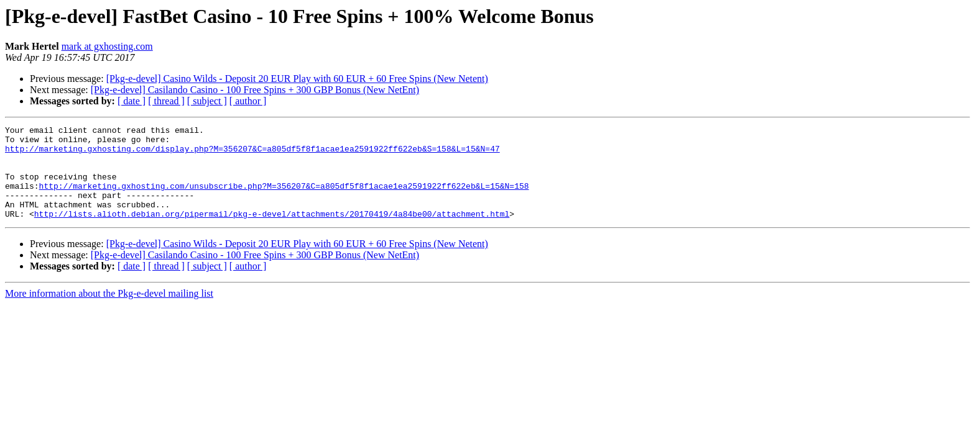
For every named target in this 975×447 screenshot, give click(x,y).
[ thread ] (166, 101)
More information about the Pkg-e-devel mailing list (109, 312)
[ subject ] (207, 101)
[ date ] (132, 101)
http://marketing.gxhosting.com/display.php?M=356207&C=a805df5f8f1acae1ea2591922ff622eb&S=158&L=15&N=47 (252, 154)
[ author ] (248, 101)
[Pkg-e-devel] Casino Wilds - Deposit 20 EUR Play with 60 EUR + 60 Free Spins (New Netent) (297, 78)
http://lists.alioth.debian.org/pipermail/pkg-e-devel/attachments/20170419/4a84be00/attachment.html (271, 232)
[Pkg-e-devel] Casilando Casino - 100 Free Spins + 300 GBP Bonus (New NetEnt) (255, 89)
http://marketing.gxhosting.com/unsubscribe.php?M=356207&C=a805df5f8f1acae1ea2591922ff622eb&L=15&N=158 (284, 198)
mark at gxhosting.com (107, 46)
